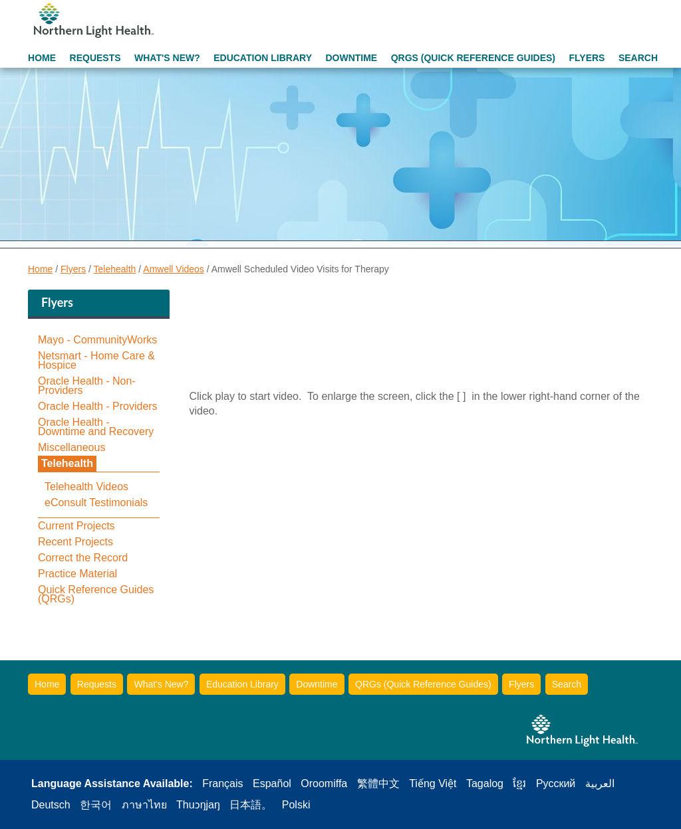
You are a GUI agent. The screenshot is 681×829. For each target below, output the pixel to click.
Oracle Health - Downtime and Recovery (96, 427)
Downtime (351, 57)
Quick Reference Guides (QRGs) (96, 594)
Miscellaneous (71, 447)
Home (42, 57)
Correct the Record (83, 558)
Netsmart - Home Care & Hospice (96, 360)
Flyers (587, 57)
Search (638, 57)
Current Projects (76, 526)
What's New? (167, 57)
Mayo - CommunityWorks (97, 340)
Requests (95, 57)
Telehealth (115, 269)
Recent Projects (75, 542)
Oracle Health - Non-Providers (87, 386)
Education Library (262, 57)
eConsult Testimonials (96, 502)
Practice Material (77, 574)
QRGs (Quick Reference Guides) (473, 57)
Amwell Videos (173, 269)
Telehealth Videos (86, 487)
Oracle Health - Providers (98, 406)
